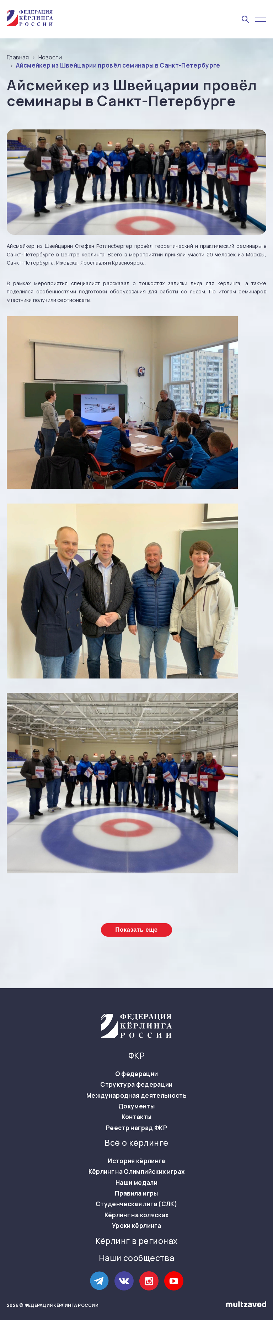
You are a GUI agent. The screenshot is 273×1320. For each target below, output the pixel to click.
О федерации (136, 1074)
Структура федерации (136, 1084)
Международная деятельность (136, 1095)
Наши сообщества (137, 1258)
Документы (136, 1106)
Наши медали (136, 1183)
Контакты (137, 1117)
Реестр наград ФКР (136, 1128)
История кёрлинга (136, 1161)
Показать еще (136, 929)
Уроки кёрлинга (136, 1226)
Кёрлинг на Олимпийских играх (137, 1172)
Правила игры (136, 1193)
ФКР (136, 1055)
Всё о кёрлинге (136, 1143)
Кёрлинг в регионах (136, 1241)
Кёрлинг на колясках (136, 1215)
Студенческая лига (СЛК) (136, 1204)
